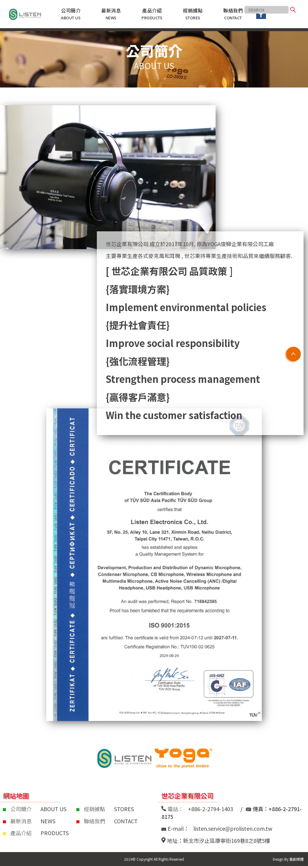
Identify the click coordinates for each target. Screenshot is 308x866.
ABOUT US (53, 809)
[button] (152, 14)
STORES (124, 809)
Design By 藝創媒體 (288, 859)
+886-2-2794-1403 (210, 809)
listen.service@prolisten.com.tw (232, 828)
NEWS (48, 821)
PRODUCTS (55, 833)
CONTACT (126, 821)
